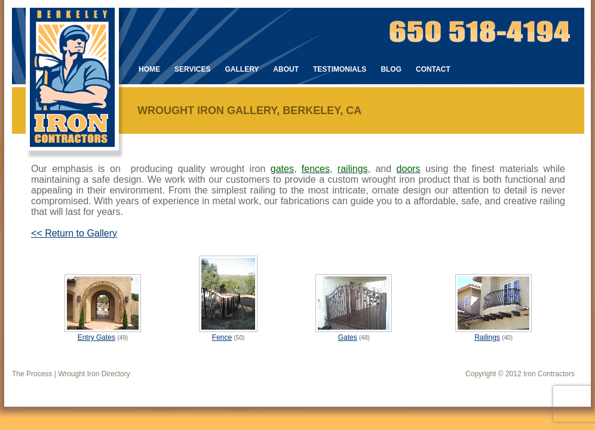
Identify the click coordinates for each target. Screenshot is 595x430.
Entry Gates (96, 337)
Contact (433, 69)
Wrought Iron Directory (94, 374)
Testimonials (339, 69)
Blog (391, 69)
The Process (32, 374)
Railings (487, 337)
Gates (347, 337)
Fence (222, 337)
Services (192, 69)
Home (149, 69)
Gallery (242, 69)
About (286, 69)
